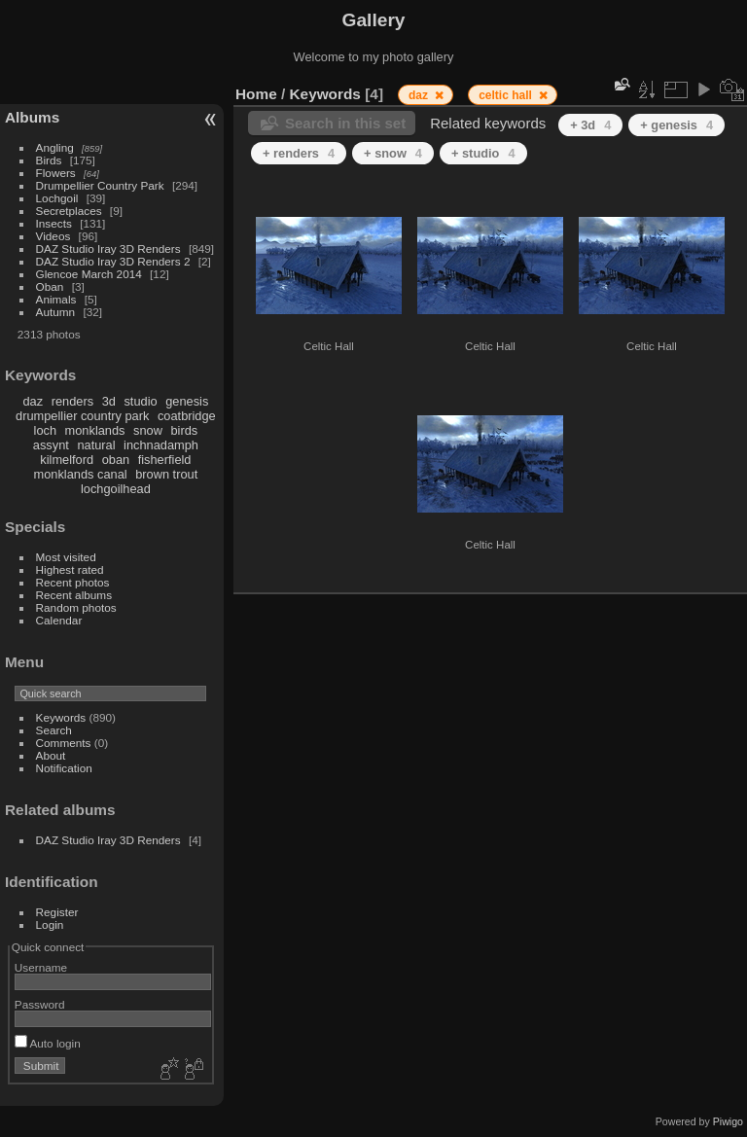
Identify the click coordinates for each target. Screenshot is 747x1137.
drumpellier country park (82, 416)
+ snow (393, 153)
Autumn (56, 311)
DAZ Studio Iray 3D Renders (108, 248)
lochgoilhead (116, 488)
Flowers (56, 172)
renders (72, 401)
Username (41, 967)
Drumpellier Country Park (100, 185)
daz (33, 401)
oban (115, 459)
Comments (63, 742)
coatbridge (187, 416)
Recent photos (73, 582)
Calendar (59, 620)
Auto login (48, 1043)
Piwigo (728, 1121)
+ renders (299, 153)
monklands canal (80, 474)
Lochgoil (57, 198)
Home (256, 94)
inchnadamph (161, 445)
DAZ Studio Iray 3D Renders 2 (113, 261)
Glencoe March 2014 (89, 273)
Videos (53, 236)
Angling (55, 147)
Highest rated (70, 569)
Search (54, 730)
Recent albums (74, 594)
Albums (32, 117)
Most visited (66, 557)
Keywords (61, 717)
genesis (186, 401)
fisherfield (165, 459)
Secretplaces (69, 210)
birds (183, 430)
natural (96, 445)
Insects (54, 223)
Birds (49, 160)
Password (40, 1004)
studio (140, 401)
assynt (51, 445)
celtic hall (507, 95)
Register (57, 912)
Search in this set (345, 123)
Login (50, 924)
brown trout (166, 474)
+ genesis (676, 125)
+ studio (483, 153)
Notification (64, 768)
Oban (50, 286)
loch (45, 430)
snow (147, 430)
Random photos (76, 607)
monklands (95, 430)
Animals (56, 299)
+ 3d (590, 125)
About (51, 755)
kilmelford (66, 459)
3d (109, 401)
